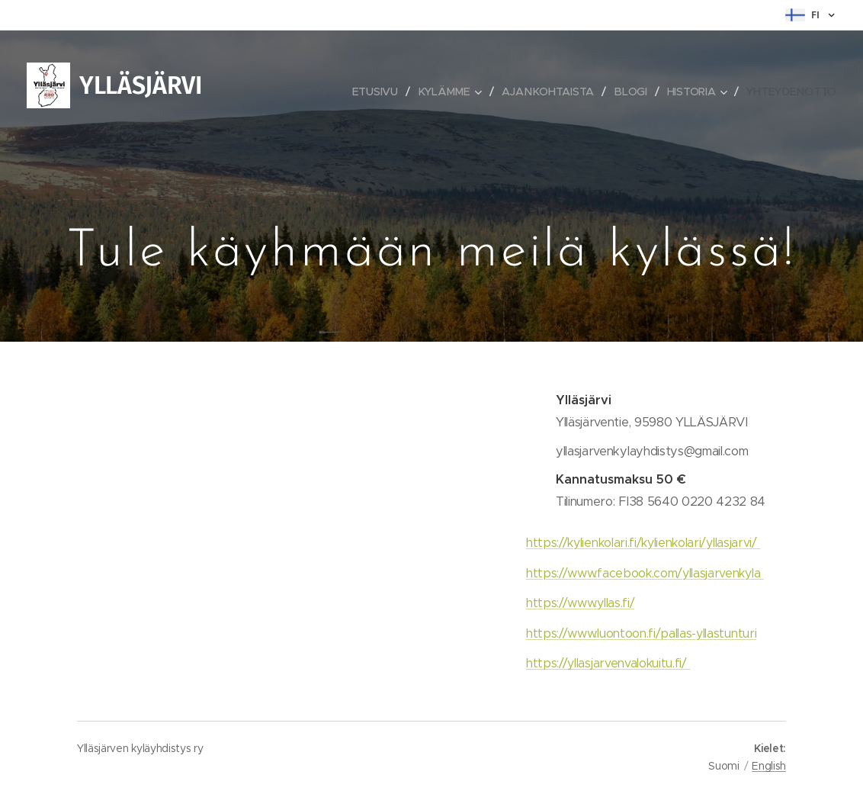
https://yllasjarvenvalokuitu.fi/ (608, 663)
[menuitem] (380, 91)
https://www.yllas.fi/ (580, 603)
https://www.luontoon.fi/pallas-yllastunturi (641, 633)
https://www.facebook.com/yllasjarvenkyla (645, 573)
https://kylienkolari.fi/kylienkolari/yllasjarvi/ (643, 542)
